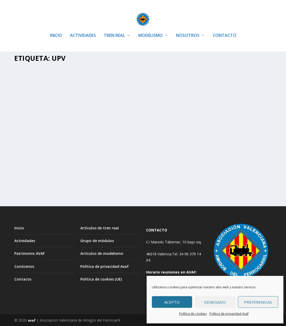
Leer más (31, 173)
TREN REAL (114, 28)
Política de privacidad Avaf (229, 313)
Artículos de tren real (99, 227)
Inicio (19, 227)
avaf (32, 320)
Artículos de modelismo (101, 253)
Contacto (22, 278)
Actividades (24, 240)
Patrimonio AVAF (29, 253)
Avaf (29, 135)
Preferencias (258, 302)
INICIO (56, 28)
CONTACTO (224, 28)
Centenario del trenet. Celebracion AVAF (47, 124)
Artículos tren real (70, 135)
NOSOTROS (187, 28)
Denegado (215, 302)
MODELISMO (150, 28)
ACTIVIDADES (83, 28)
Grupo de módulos (97, 240)
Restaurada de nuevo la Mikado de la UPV (224, 124)
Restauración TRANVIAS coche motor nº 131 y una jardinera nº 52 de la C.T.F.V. (140, 127)
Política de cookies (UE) (101, 278)
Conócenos (24, 265)
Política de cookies (193, 313)
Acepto (172, 302)
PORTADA (27, 140)
